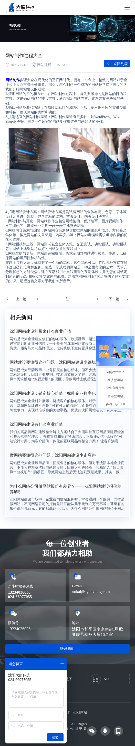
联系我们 (67, 648)
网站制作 (12, 80)
